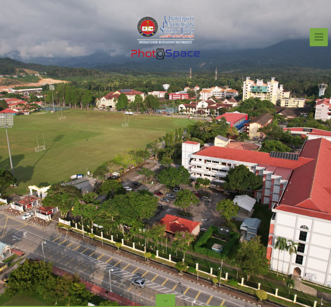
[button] (19, 153)
